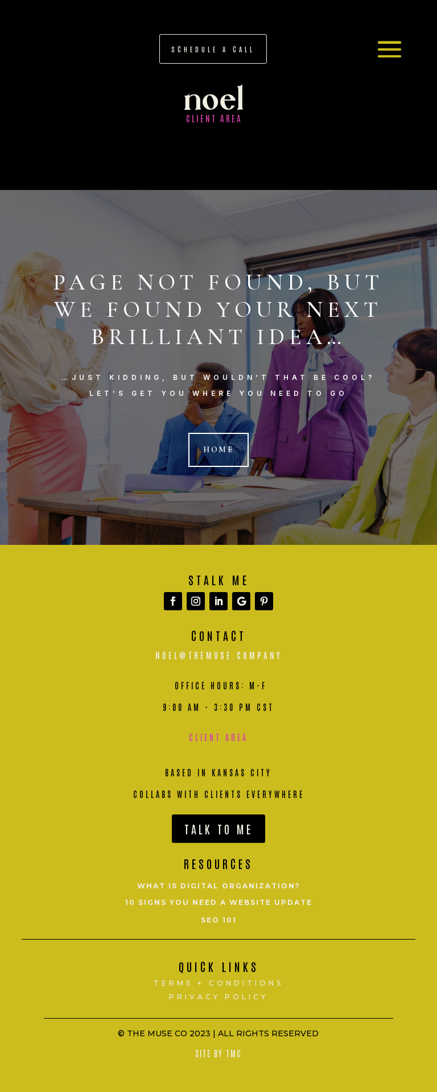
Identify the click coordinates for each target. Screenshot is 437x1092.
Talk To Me (218, 828)
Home (218, 449)
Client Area (218, 737)
